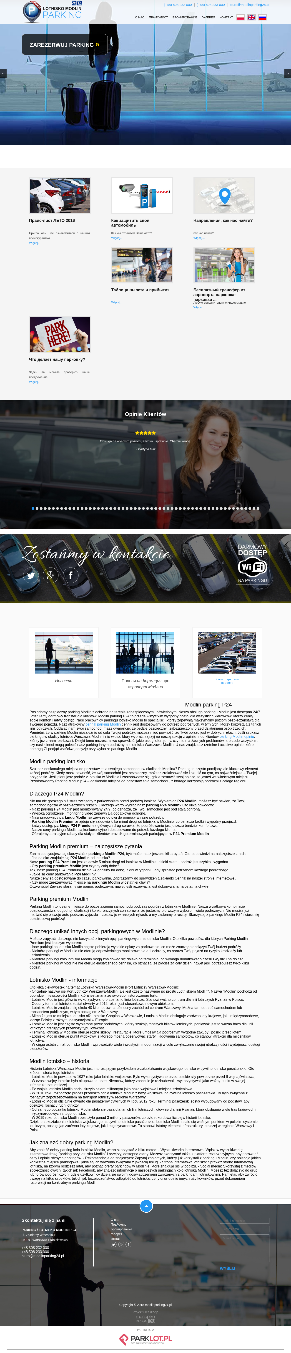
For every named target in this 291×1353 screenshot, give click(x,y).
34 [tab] (168, 508)
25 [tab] (131, 508)
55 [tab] (254, 508)
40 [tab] (192, 508)
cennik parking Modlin (103, 724)
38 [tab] (184, 508)
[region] (145, 72)
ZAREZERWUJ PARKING (65, 44)
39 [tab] (188, 508)
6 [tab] (53, 508)
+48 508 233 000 (35, 1252)
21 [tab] (114, 508)
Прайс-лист (158, 17)
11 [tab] (74, 508)
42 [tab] (200, 508)
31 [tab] (155, 508)
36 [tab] (176, 508)
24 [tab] (127, 508)
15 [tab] (90, 508)
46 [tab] (217, 508)
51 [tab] (237, 508)
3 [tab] (41, 508)
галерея (208, 17)
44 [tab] (209, 508)
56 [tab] (258, 508)
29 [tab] (147, 508)
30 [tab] (151, 508)
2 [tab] (37, 508)
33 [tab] (164, 508)
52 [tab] (241, 508)
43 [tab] (204, 508)
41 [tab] (196, 508)
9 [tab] (65, 508)
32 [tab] (159, 508)
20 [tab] (110, 508)
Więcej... (34, 243)
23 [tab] (123, 508)
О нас (139, 17)
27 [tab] (139, 508)
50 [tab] (233, 508)
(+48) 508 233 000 (211, 5)
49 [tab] (229, 508)
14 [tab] (86, 508)
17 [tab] (98, 508)
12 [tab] (78, 508)
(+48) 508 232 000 (178, 5)
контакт (226, 17)
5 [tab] (49, 508)
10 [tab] (69, 508)
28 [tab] (143, 508)
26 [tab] (135, 508)
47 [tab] (221, 508)
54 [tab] (249, 508)
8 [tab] (61, 508)
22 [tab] (119, 508)
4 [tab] (45, 508)
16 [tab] (94, 508)
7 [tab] (57, 508)
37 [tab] (180, 508)
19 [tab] (106, 508)
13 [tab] (82, 508)
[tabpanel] (145, 444)
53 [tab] (245, 508)
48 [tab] (225, 508)
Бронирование (185, 17)
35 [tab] (172, 508)
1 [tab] (33, 508)
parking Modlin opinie (237, 736)
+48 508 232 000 (35, 1248)
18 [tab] (102, 508)
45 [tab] (213, 508)
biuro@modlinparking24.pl (250, 5)
